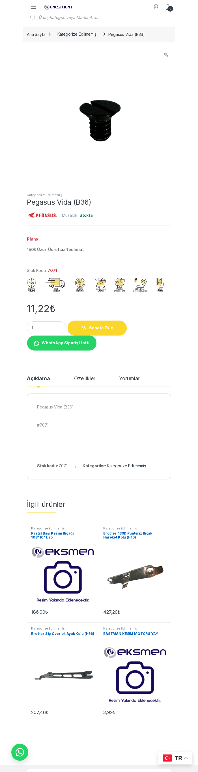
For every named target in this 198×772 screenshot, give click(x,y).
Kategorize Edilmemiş (76, 34)
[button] (166, 54)
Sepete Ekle (101, 327)
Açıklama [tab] (38, 378)
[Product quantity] (46, 327)
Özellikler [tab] (84, 378)
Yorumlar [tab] (129, 378)
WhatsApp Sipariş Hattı (65, 342)
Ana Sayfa (36, 34)
